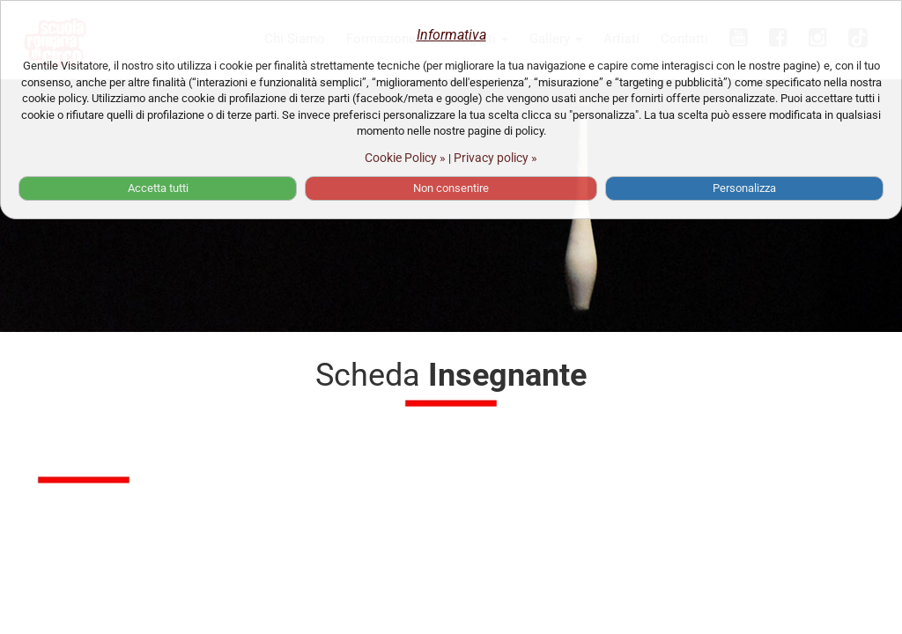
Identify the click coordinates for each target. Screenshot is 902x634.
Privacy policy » (495, 158)
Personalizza (744, 188)
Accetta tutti (158, 188)
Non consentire (451, 188)
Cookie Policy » (405, 158)
